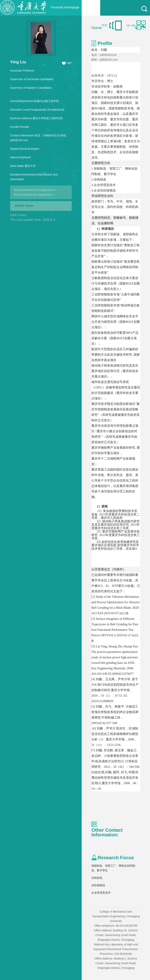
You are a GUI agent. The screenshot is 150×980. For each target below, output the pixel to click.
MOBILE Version (24, 205)
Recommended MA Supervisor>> (34, 194)
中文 (104, 25)
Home (96, 28)
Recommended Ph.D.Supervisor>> (35, 190)
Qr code (131, 25)
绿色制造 (96, 877)
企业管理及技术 (101, 892)
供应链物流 (98, 885)
